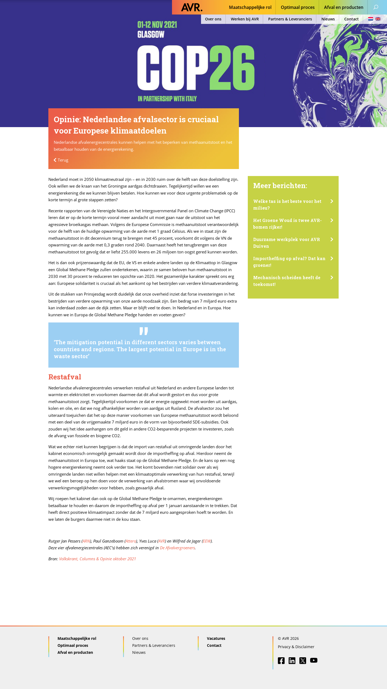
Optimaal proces (298, 7)
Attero (131, 541)
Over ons (213, 18)
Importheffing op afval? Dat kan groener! (289, 262)
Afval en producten (343, 7)
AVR (161, 541)
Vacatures (216, 638)
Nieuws (328, 18)
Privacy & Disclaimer (296, 646)
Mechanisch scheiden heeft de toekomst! (286, 281)
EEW (207, 541)
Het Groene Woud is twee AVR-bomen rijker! (287, 223)
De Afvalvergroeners (177, 547)
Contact (351, 18)
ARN (86, 541)
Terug (63, 160)
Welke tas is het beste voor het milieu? (287, 204)
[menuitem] (372, 19)
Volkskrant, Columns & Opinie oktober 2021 (97, 558)
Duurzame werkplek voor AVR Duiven (286, 242)
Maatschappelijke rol (250, 7)
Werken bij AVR (245, 18)
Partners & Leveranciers (290, 18)
